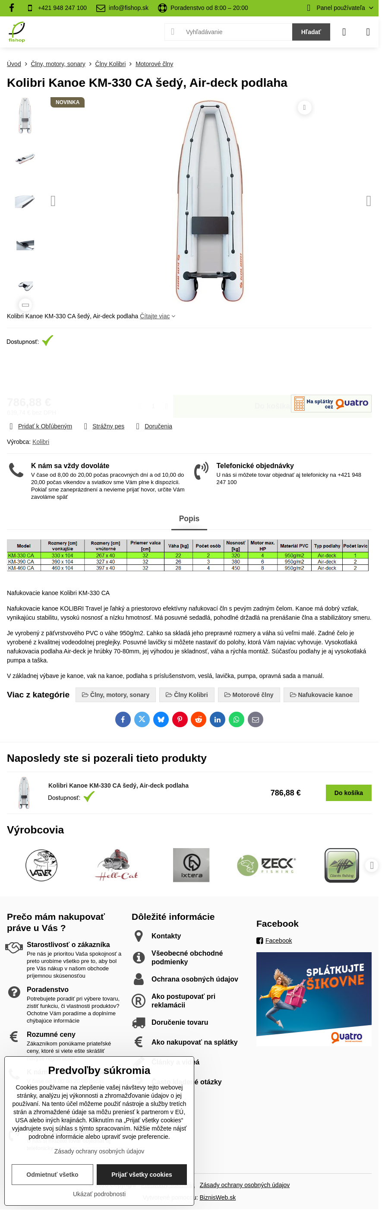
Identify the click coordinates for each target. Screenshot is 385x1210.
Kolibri (40, 441)
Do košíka (272, 372)
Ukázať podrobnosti (99, 1194)
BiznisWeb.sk (218, 1197)
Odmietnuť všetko (52, 1174)
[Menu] (368, 32)
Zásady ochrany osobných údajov (245, 1184)
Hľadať (311, 32)
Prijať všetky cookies (141, 1174)
